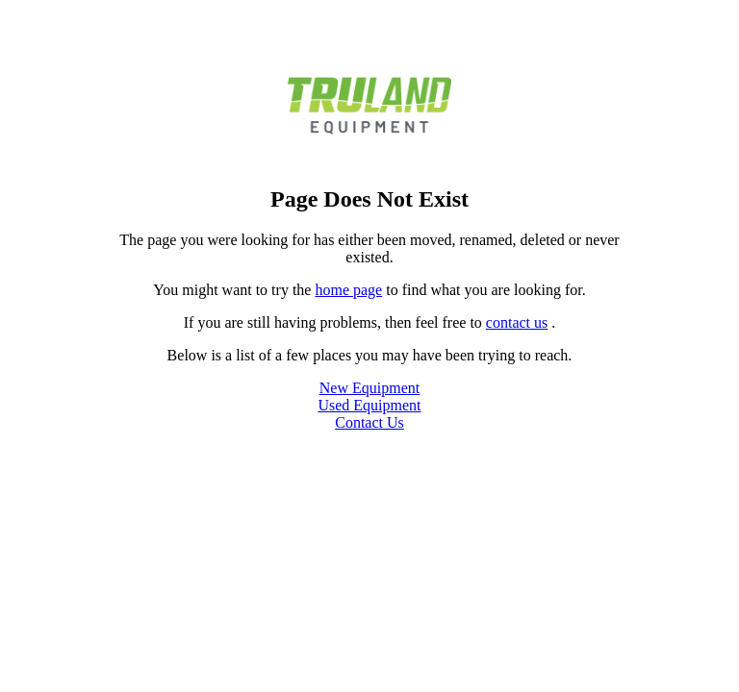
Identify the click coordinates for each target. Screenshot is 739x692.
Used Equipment (369, 405)
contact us (517, 322)
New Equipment (369, 388)
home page (348, 290)
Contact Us (369, 422)
